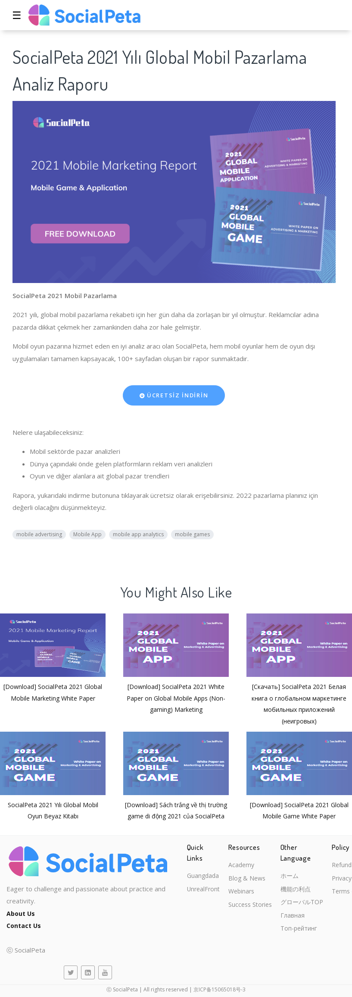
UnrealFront (204, 879)
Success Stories (254, 907)
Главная (298, 918)
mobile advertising (39, 534)
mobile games (192, 534)
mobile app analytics (138, 534)
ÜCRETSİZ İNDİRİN (174, 395)
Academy (244, 865)
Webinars (245, 893)
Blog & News (250, 879)
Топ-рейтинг (306, 932)
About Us (21, 913)
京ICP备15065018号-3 (219, 989)
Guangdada (204, 865)
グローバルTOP (309, 904)
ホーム (295, 876)
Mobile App (87, 534)
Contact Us (24, 925)
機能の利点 (302, 890)
